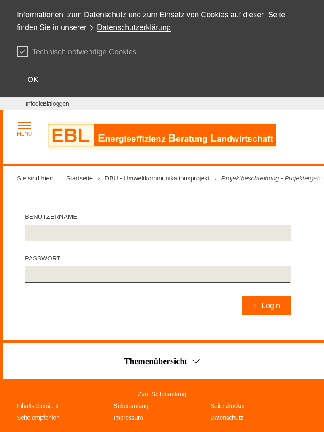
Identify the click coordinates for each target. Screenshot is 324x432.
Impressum (128, 417)
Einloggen (56, 103)
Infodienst (38, 103)
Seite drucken (229, 405)
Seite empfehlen (38, 417)
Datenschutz (227, 417)
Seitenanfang (130, 405)
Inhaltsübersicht (37, 405)
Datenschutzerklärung (134, 27)
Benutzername (51, 216)
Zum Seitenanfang (162, 394)
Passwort (42, 258)
